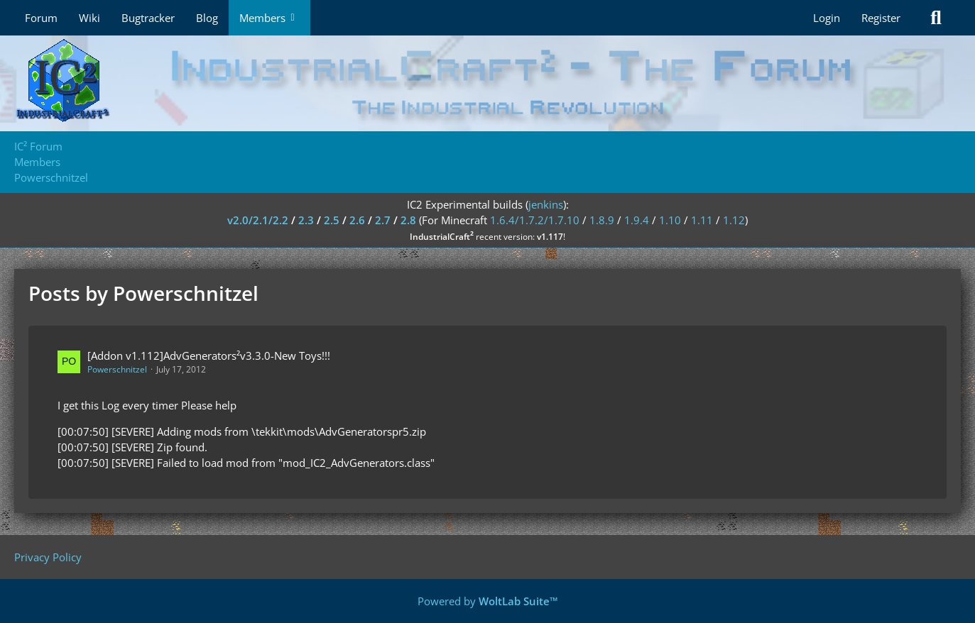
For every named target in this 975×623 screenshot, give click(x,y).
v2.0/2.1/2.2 (257, 220)
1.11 (702, 220)
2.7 (383, 220)
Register (880, 18)
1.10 (670, 220)
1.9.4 (636, 220)
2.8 (408, 220)
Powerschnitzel (117, 369)
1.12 (734, 220)
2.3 (306, 220)
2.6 (357, 220)
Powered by (488, 601)
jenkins (545, 204)
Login (826, 18)
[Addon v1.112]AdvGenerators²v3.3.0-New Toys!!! (208, 355)
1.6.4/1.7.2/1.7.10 (534, 220)
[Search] (936, 17)
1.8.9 (601, 220)
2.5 (331, 220)
